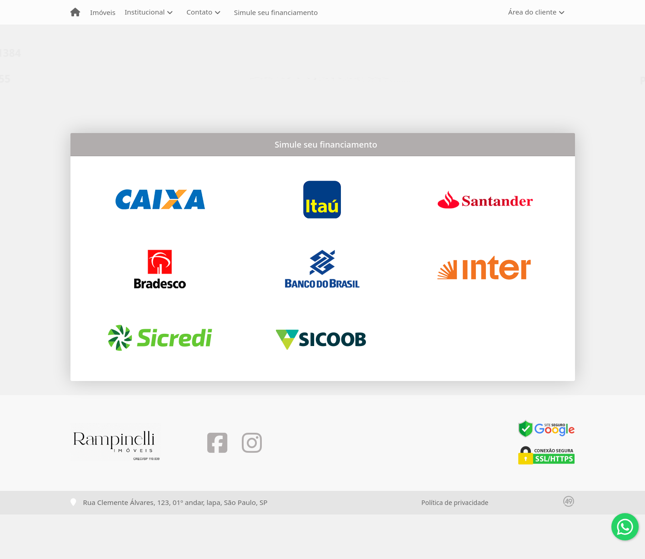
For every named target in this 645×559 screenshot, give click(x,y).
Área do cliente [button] (532, 11)
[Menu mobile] (75, 12)
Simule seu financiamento (276, 12)
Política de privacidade (454, 502)
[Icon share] (217, 443)
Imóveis (102, 12)
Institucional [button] (145, 11)
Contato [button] (199, 11)
